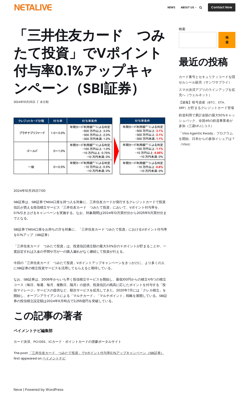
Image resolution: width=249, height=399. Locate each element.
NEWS (171, 7)
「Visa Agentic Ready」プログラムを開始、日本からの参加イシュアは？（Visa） (207, 141)
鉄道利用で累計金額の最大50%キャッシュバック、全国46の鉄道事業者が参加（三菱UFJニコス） (207, 122)
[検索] (200, 7)
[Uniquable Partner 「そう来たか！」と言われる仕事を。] (33, 7)
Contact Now (221, 7)
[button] (195, 7)
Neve (18, 394)
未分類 (45, 102)
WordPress (54, 394)
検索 (182, 29)
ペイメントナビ (55, 362)
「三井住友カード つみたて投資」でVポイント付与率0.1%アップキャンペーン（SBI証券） (97, 357)
